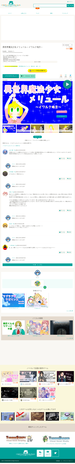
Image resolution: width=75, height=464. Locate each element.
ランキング (65, 13)
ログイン (71, 1)
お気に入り (23, 13)
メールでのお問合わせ (47, 453)
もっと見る (69, 312)
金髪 (37, 66)
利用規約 (59, 462)
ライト (13, 164)
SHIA (10, 192)
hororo (10, 224)
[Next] (70, 101)
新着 (51, 13)
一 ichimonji (11, 245)
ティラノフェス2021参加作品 (11, 66)
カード (10, 13)
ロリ (40, 66)
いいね (61, 159)
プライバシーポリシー (68, 462)
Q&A (39, 454)
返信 (69, 159)
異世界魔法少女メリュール (24, 66)
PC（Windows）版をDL (25, 76)
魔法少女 (33, 66)
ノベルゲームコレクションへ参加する (11, 146)
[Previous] (4, 101)
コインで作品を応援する (37, 71)
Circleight (11, 172)
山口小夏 (11, 150)
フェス (37, 13)
